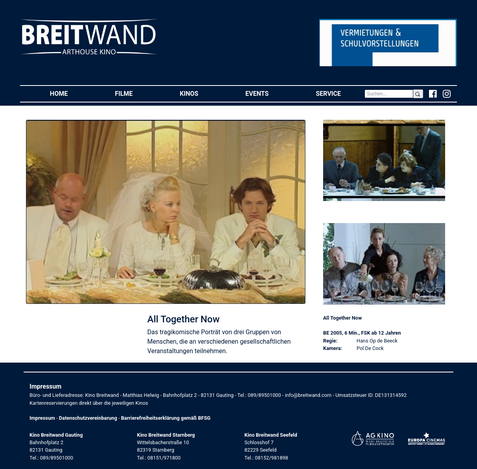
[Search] (388, 93)
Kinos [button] (201, 93)
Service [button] (340, 93)
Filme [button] (135, 93)
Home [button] (70, 93)
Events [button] (269, 93)
